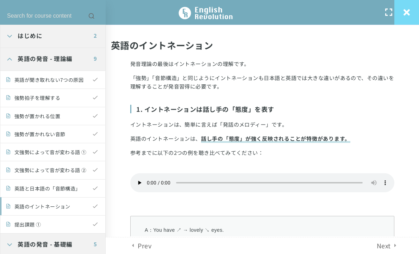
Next (384, 245)
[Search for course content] (91, 16)
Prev (144, 245)
